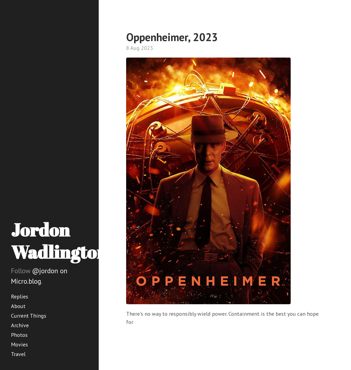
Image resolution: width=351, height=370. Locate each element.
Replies (19, 296)
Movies (19, 344)
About (18, 306)
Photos (19, 334)
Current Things (28, 315)
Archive (20, 325)
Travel (18, 354)
